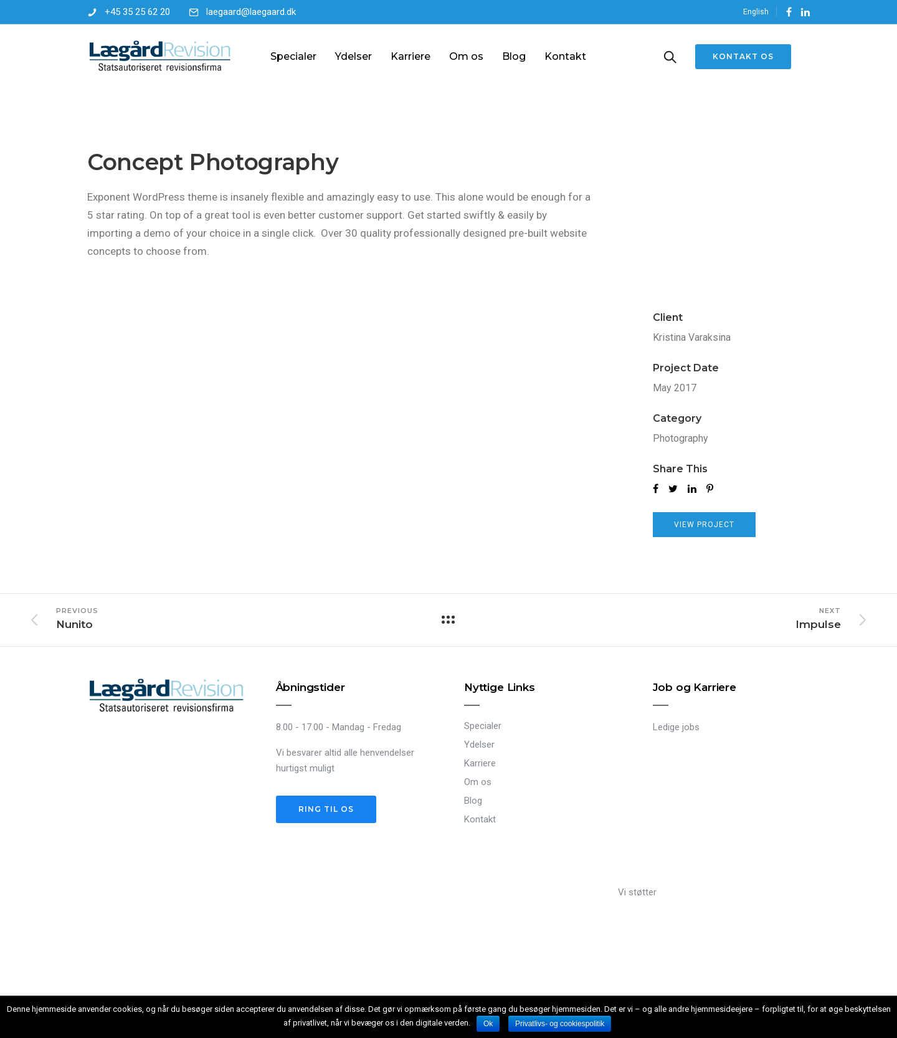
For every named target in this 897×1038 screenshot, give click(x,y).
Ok (488, 1023)
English (756, 11)
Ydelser (353, 56)
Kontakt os (743, 56)
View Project (704, 524)
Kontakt (565, 56)
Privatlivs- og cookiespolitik (559, 1023)
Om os (466, 56)
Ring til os (326, 809)
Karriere (410, 56)
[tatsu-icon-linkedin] (805, 12)
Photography (680, 438)
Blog (514, 56)
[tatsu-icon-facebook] (789, 12)
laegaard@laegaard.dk (251, 11)
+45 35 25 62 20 (137, 11)
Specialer (293, 56)
